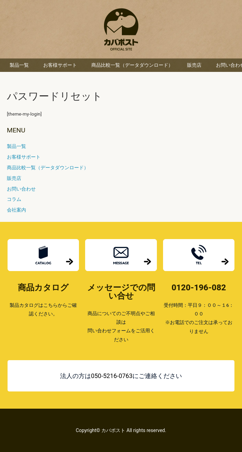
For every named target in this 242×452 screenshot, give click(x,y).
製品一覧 (19, 65)
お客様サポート (60, 65)
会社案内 (16, 210)
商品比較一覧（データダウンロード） (132, 65)
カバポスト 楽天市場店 (121, 29)
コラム (14, 199)
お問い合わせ (21, 189)
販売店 (194, 65)
